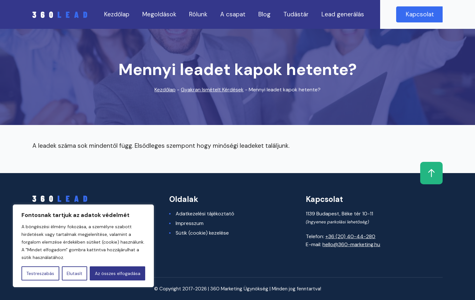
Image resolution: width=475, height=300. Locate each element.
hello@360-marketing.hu (351, 244)
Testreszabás (40, 273)
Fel (431, 173)
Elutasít (74, 273)
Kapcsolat (420, 14)
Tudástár (296, 14)
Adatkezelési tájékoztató (205, 214)
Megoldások (159, 14)
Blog (264, 14)
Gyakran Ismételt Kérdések (212, 89)
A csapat (233, 14)
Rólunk (198, 14)
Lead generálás (342, 14)
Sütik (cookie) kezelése (202, 233)
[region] (83, 245)
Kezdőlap (116, 14)
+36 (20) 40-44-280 (350, 236)
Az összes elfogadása (117, 273)
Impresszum (190, 223)
